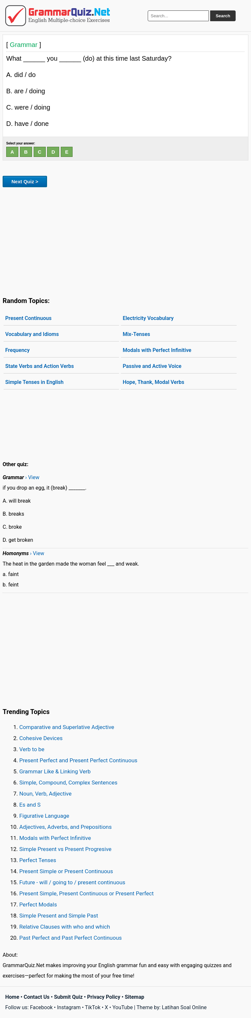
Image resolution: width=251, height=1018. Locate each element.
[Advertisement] (125, 240)
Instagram (68, 1007)
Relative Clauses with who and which (64, 926)
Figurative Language (44, 816)
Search (223, 15)
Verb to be (31, 749)
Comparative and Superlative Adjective (66, 727)
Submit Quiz (68, 997)
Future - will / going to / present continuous (72, 882)
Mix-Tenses (136, 334)
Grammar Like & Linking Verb (55, 771)
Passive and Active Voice (152, 366)
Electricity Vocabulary (148, 318)
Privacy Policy (103, 997)
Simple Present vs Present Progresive (65, 849)
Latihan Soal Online (184, 1007)
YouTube (122, 1007)
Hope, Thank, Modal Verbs (153, 382)
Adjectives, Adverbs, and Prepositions (65, 827)
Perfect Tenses (37, 860)
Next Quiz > (24, 181)
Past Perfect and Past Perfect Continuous (70, 937)
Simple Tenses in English (34, 382)
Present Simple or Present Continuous (66, 871)
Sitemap (134, 997)
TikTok (93, 1007)
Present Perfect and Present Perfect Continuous (78, 760)
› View (32, 477)
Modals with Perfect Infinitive (157, 350)
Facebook (41, 1007)
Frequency (17, 350)
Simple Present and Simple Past (58, 915)
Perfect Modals (38, 904)
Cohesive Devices (41, 738)
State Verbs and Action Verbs (39, 366)
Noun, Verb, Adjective (45, 793)
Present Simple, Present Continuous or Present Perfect (86, 893)
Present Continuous (28, 318)
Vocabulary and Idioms (32, 334)
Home (12, 997)
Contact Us (37, 997)
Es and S (30, 804)
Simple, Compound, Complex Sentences (68, 782)
